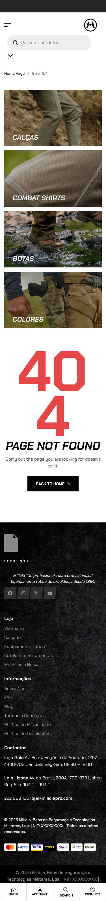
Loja (8, 618)
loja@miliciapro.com (51, 798)
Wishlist (92, 894)
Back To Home (53, 483)
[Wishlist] (92, 889)
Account (39, 894)
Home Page (14, 73)
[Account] (39, 889)
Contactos (15, 748)
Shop (13, 894)
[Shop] (13, 889)
